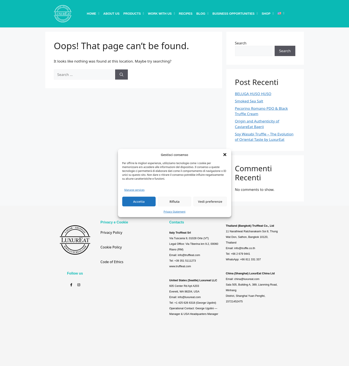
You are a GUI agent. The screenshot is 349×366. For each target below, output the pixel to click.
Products (133, 13)
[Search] (121, 74)
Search (241, 43)
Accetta (139, 201)
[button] (225, 154)
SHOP (268, 13)
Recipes (185, 13)
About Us (111, 13)
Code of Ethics (111, 261)
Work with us (161, 13)
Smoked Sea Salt (249, 101)
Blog (202, 13)
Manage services (134, 190)
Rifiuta (174, 201)
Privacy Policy (111, 232)
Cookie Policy (111, 247)
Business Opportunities (235, 13)
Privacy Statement (175, 211)
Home (93, 13)
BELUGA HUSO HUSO (253, 93)
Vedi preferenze (210, 201)
